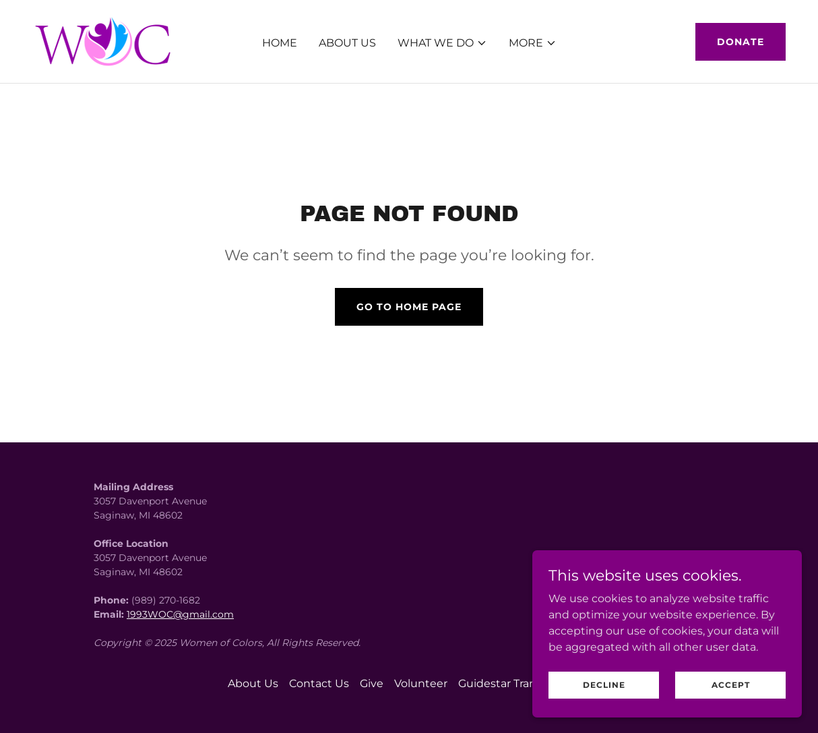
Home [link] (279, 42)
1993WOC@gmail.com (180, 614)
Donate (740, 42)
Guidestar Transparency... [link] (524, 683)
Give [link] (371, 683)
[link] (105, 40)
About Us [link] (347, 42)
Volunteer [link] (420, 683)
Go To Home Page (409, 307)
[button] (442, 43)
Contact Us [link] (319, 683)
